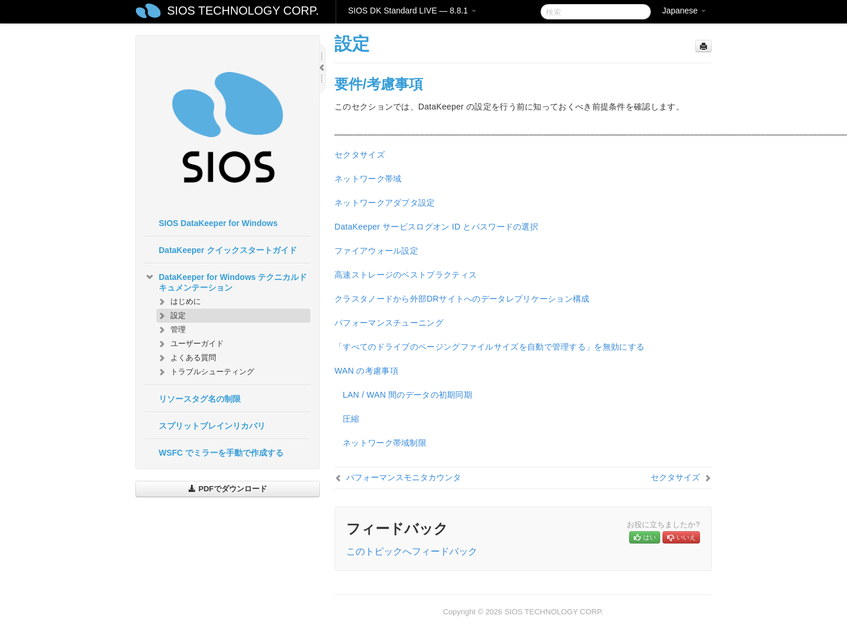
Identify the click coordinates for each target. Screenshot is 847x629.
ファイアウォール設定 (376, 250)
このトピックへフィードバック (411, 551)
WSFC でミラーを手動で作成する (221, 452)
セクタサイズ (359, 154)
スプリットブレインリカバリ (212, 425)
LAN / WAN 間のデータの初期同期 (407, 394)
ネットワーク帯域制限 (384, 442)
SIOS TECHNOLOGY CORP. (243, 10)
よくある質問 (186, 358)
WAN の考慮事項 (366, 370)
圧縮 (351, 418)
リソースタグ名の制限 (200, 399)
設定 (171, 316)
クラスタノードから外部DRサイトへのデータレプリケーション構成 (462, 298)
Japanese (684, 10)
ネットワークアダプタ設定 (384, 202)
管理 (171, 330)
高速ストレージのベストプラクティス (405, 274)
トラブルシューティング (205, 372)
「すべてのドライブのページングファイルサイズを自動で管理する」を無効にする (489, 346)
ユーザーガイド (190, 344)
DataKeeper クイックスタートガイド (228, 250)
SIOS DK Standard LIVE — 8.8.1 (412, 10)
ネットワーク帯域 (367, 178)
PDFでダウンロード (227, 488)
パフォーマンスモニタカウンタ (403, 477)
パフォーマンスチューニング (388, 322)
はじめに (178, 302)
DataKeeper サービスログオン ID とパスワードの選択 (436, 226)
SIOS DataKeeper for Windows (218, 223)
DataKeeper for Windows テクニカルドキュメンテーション (226, 281)
